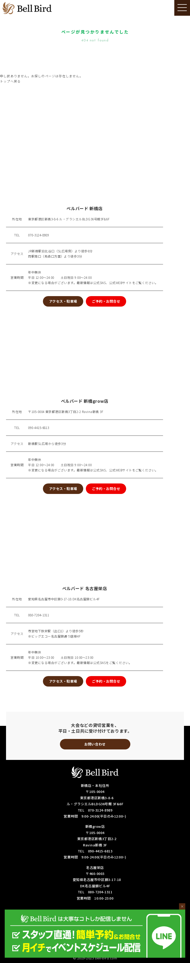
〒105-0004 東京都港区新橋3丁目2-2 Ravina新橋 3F (65, 411)
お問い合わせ (94, 744)
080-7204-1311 (38, 615)
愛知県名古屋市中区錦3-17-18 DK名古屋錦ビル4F (63, 599)
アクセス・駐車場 (63, 301)
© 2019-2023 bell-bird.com (95, 957)
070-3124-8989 (38, 235)
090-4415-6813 (38, 427)
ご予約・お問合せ (106, 301)
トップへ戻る (10, 81)
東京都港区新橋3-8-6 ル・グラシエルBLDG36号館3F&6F (68, 219)
